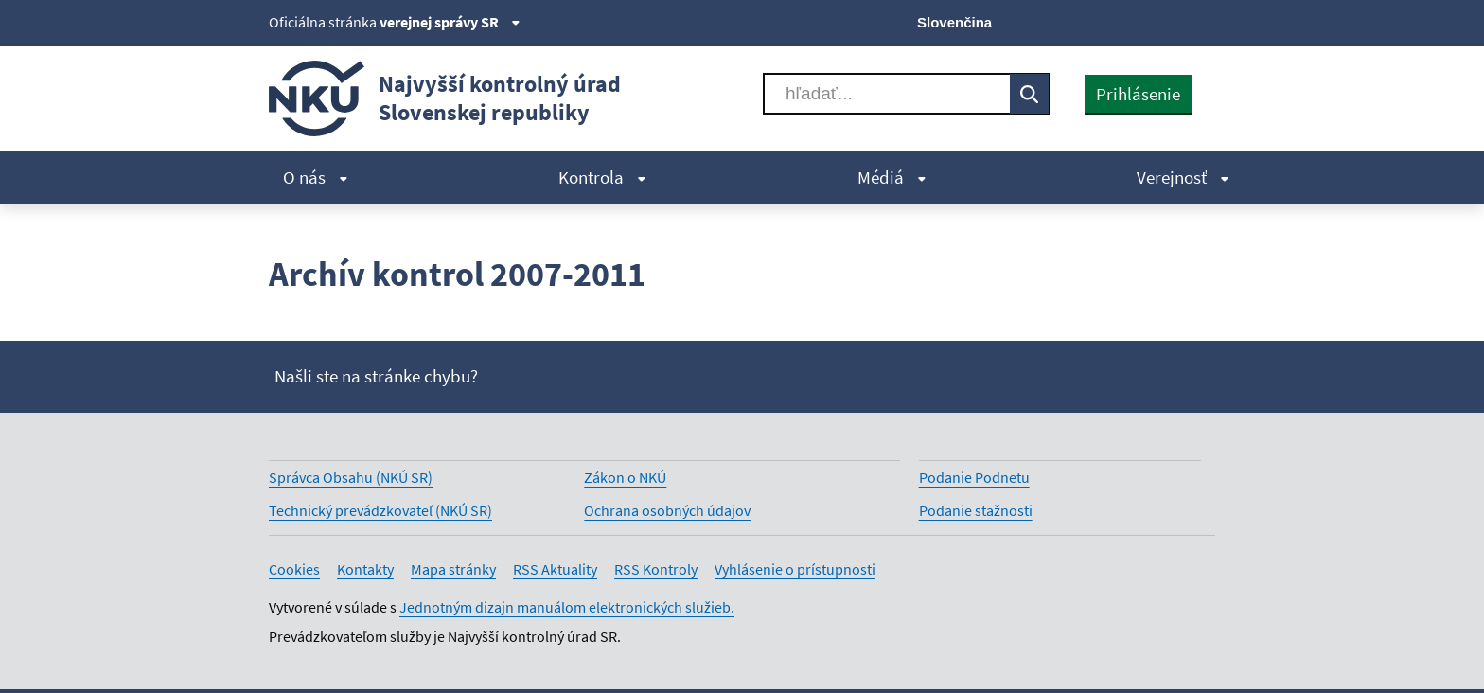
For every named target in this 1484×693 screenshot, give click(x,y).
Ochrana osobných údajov (667, 510)
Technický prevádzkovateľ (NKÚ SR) (380, 510)
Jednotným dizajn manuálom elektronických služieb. (566, 606)
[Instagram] (1203, 21)
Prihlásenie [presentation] (1138, 93)
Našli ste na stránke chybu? (376, 375)
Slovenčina (954, 22)
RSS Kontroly (656, 569)
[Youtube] (1140, 21)
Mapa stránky (453, 569)
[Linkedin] (1171, 21)
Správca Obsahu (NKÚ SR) (351, 477)
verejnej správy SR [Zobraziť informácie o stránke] (450, 21)
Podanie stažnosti (976, 510)
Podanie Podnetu (974, 477)
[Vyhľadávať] (887, 94)
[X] (1075, 21)
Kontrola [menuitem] (602, 177)
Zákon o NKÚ (625, 477)
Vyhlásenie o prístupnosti (795, 569)
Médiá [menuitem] (892, 177)
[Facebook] (1108, 21)
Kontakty (365, 569)
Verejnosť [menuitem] (1183, 177)
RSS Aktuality (555, 569)
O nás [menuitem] (315, 177)
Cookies (294, 569)
